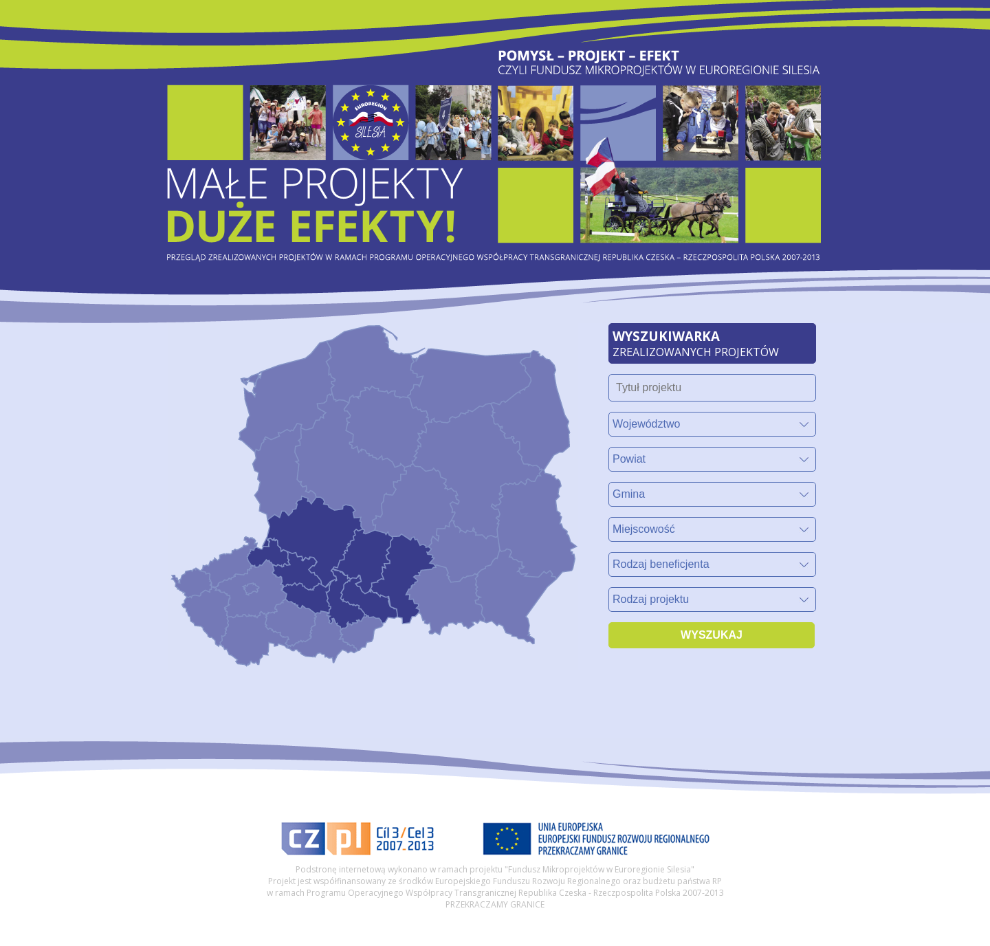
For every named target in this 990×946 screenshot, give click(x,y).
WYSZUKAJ (711, 635)
